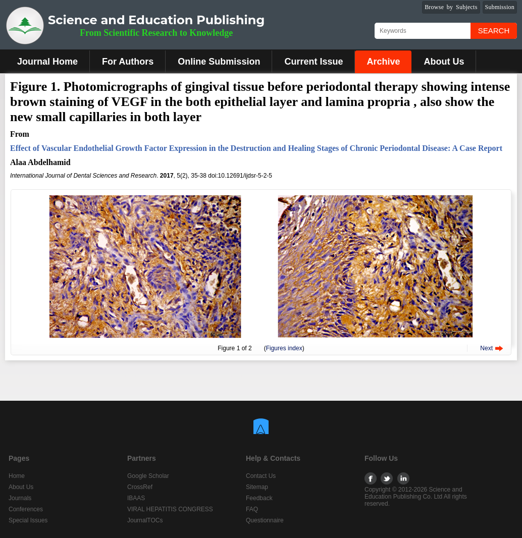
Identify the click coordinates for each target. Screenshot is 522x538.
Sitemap (257, 487)
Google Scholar (148, 475)
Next (486, 348)
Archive (383, 62)
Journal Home (47, 62)
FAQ (252, 509)
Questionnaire (265, 520)
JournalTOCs (145, 520)
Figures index (284, 348)
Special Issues (28, 520)
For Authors (127, 62)
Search (494, 30)
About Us (444, 62)
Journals (20, 498)
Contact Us (261, 475)
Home (17, 475)
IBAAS (136, 498)
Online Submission (219, 62)
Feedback (259, 498)
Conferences (26, 509)
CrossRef (139, 487)
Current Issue (313, 62)
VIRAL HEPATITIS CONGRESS (170, 509)
